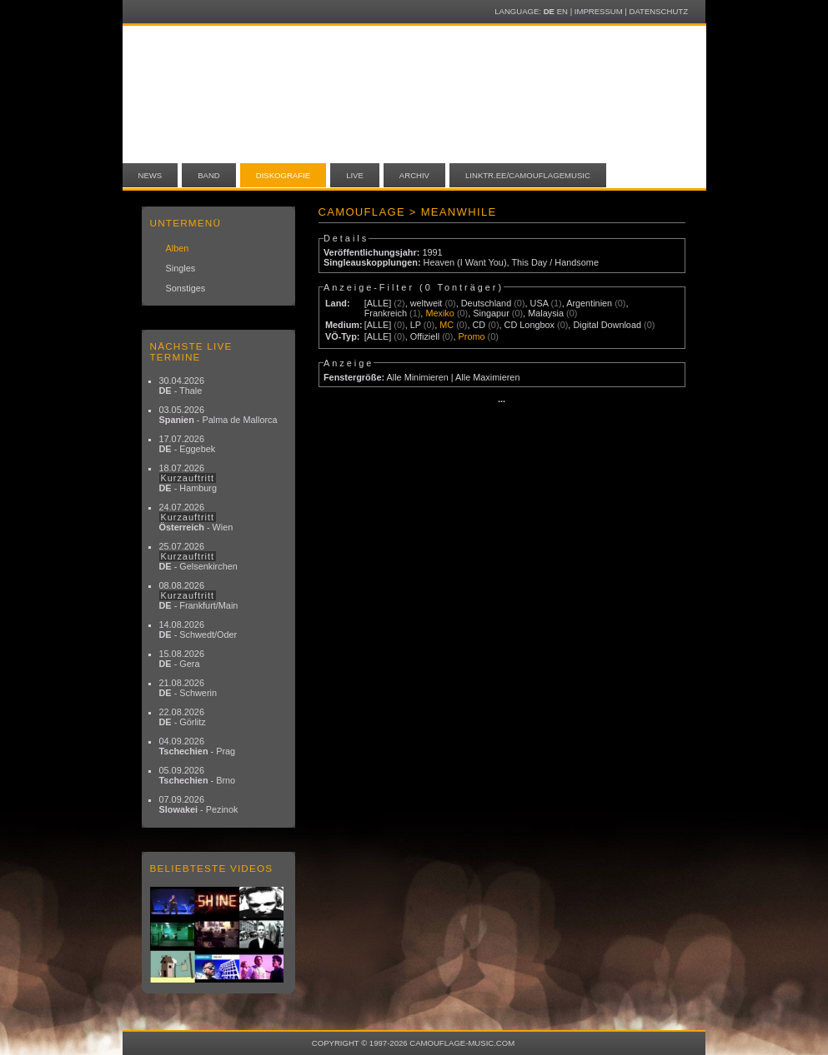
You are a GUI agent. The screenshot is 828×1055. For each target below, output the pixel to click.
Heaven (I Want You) (465, 262)
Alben (177, 248)
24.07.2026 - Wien (196, 517)
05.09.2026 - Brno (197, 775)
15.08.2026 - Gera (181, 659)
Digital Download (607, 325)
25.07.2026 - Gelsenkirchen (198, 556)
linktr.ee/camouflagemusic (527, 175)
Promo (472, 336)
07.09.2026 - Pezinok (198, 804)
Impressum (599, 11)
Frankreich (385, 313)
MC (446, 325)
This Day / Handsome (555, 262)
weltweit (426, 303)
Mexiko (439, 313)
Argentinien (589, 303)
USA (539, 303)
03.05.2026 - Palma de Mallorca (218, 415)
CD (478, 325)
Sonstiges (186, 288)
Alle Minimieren (417, 377)
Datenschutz (659, 11)
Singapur (491, 313)
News (150, 175)
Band (209, 175)
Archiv (414, 175)
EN (562, 11)
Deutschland (486, 303)
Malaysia (546, 313)
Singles (181, 268)
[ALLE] (378, 303)
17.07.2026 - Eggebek (187, 444)
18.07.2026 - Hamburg (188, 478)
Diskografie (283, 175)
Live (355, 175)
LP (415, 325)
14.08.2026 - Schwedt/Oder (198, 629)
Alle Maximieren (487, 377)
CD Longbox (529, 325)
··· (501, 401)
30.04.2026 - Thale (181, 386)
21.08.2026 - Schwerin (188, 688)
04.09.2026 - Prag (197, 746)
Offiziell (424, 336)
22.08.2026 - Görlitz (182, 717)
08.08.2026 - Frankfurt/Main (198, 595)
